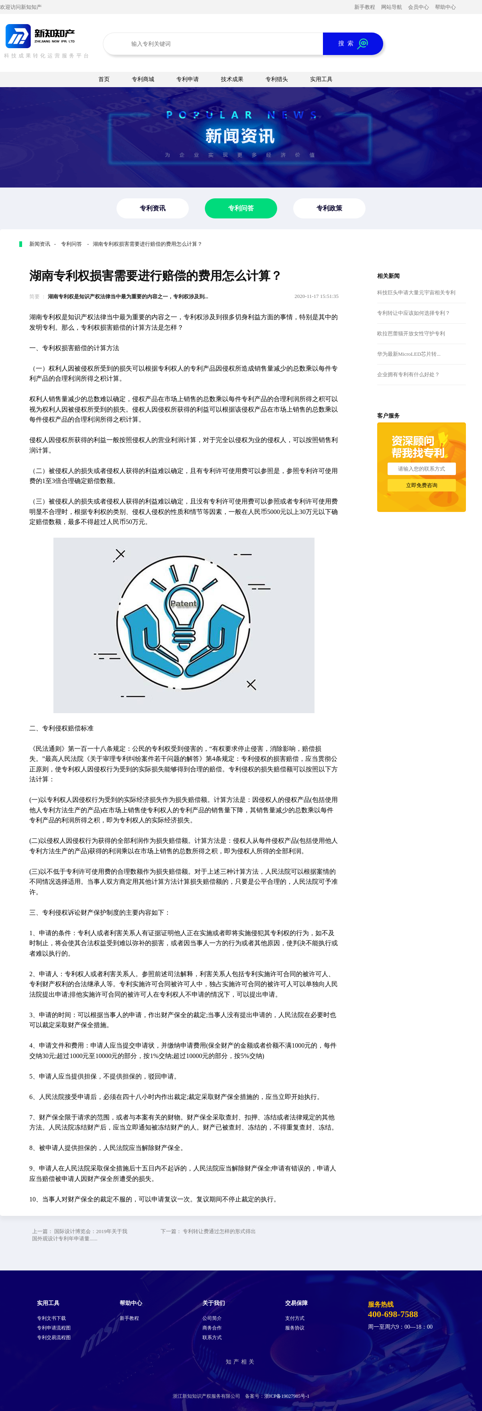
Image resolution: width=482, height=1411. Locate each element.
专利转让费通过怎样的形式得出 (219, 1231)
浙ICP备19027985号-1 (287, 1396)
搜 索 (353, 44)
